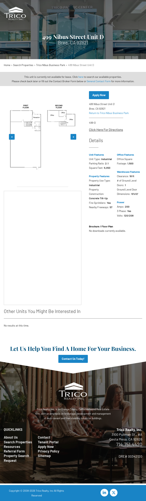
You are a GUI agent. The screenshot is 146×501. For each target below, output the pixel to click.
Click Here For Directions (106, 129)
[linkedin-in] (105, 492)
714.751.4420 (129, 444)
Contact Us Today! (73, 358)
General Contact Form (99, 81)
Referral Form (14, 451)
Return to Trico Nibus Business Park (109, 113)
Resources (12, 446)
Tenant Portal (48, 442)
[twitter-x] (114, 492)
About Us (11, 437)
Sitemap (44, 456)
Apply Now (99, 95)
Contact (44, 437)
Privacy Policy (48, 451)
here (80, 76)
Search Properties (18, 442)
